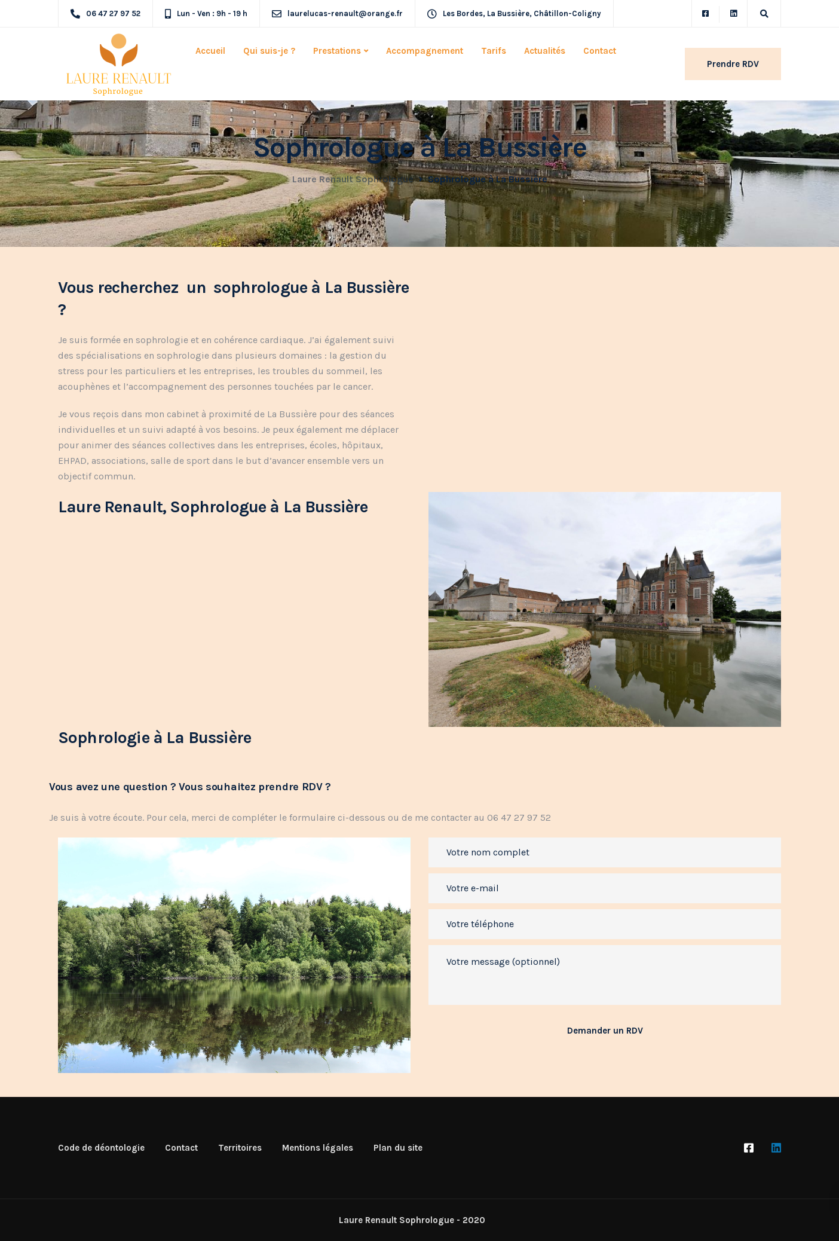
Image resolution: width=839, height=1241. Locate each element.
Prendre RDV (733, 64)
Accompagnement (424, 50)
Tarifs (493, 50)
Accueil (210, 50)
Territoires (240, 1147)
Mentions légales (317, 1147)
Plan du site (397, 1147)
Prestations (337, 50)
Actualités (544, 50)
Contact (599, 50)
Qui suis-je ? (269, 50)
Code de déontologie (101, 1147)
